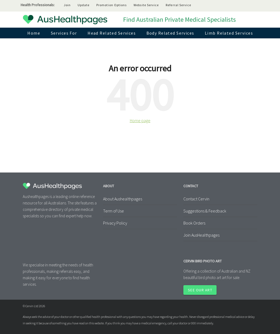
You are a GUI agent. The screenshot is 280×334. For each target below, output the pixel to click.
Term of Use (113, 211)
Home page (140, 120)
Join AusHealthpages (201, 235)
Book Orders (194, 223)
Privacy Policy (115, 223)
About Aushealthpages (122, 198)
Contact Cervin (196, 198)
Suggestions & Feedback (204, 211)
